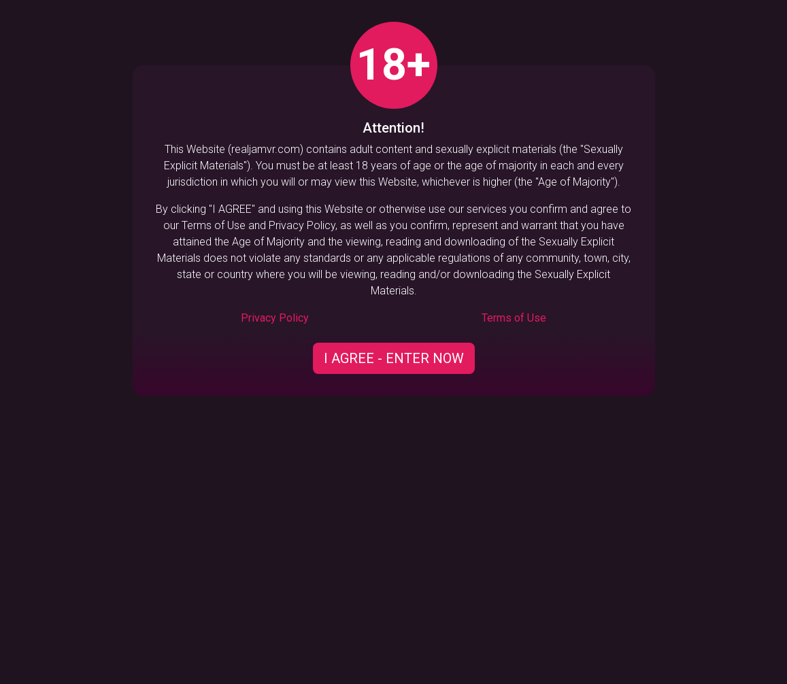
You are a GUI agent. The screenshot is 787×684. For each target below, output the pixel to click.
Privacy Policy (275, 317)
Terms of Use (514, 317)
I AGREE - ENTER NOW (394, 358)
